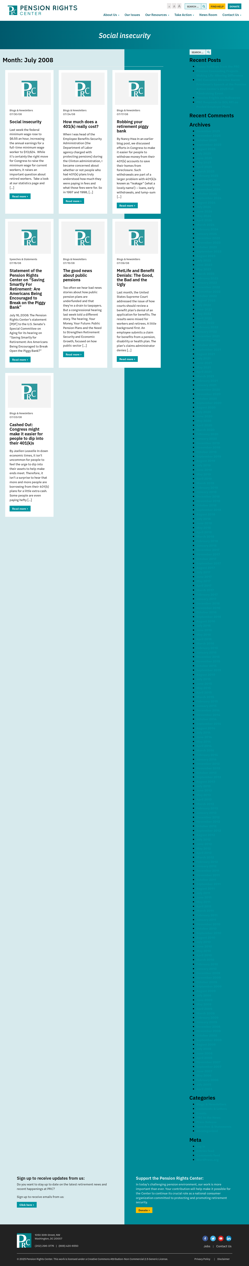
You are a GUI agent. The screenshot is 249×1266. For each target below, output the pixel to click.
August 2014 (205, 728)
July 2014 (203, 732)
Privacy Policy (202, 1259)
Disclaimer (223, 1259)
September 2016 (208, 616)
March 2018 (205, 536)
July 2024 (203, 207)
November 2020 (208, 394)
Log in (200, 1146)
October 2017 (206, 558)
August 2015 (205, 674)
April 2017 (203, 585)
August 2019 (205, 460)
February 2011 (207, 915)
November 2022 (208, 291)
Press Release (206, 1122)
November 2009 (208, 977)
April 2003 (204, 1089)
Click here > (26, 1205)
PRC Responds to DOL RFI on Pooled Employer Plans (217, 104)
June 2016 (204, 630)
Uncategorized (207, 1131)
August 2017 (205, 567)
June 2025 (204, 158)
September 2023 (208, 251)
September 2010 (208, 933)
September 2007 (208, 1066)
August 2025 (205, 149)
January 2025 (206, 180)
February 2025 (207, 175)
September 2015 (208, 670)
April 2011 (203, 906)
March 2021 (205, 376)
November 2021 (208, 340)
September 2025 (208, 144)
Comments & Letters (211, 1108)
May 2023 (203, 269)
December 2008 (208, 1026)
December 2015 (208, 656)
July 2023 (203, 260)
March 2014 (205, 750)
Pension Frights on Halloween (218, 97)
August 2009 (206, 991)
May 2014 (203, 741)
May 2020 (203, 420)
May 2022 (203, 313)
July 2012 (203, 839)
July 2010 (203, 941)
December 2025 (208, 131)
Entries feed (205, 1150)
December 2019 (208, 443)
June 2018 (204, 523)
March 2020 (205, 429)
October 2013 (206, 772)
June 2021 (204, 362)
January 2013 (206, 812)
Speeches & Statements (213, 1126)
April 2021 (204, 371)
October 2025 (206, 140)
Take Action (184, 14)
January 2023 (206, 282)
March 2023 (205, 273)
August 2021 (205, 354)
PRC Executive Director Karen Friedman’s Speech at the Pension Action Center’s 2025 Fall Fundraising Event (221, 86)
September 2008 (209, 1040)
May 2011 (203, 901)
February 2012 (207, 861)
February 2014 (207, 754)
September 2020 (209, 403)
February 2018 (207, 541)
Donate (235, 6)
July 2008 (203, 1048)
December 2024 (208, 184)
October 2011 (206, 879)
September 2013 (208, 777)
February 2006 (207, 1080)
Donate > (144, 1210)
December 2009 (208, 973)
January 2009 (206, 1022)
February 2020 (207, 434)
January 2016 (206, 652)
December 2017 (207, 549)
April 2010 (204, 955)
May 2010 (203, 951)
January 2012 (206, 866)
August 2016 (205, 621)
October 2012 (206, 826)
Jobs (207, 1246)
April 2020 (204, 425)
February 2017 (207, 594)
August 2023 (205, 256)
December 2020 (208, 389)
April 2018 (204, 532)
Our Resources (157, 14)
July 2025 (203, 153)
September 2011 (208, 884)
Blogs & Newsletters (211, 1104)
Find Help (217, 6)
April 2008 (204, 1057)
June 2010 (204, 946)
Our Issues (132, 14)
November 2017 (208, 554)
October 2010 (206, 928)
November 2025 (208, 135)
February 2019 (207, 487)
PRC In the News (208, 1117)
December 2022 (208, 287)
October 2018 (206, 505)
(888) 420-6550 (68, 1245)
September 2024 (208, 198)
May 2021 (203, 367)
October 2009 (206, 982)
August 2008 (206, 1044)
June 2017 (204, 576)
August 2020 (206, 407)
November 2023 (208, 242)
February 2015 (207, 701)
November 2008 (208, 1031)
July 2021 (203, 358)
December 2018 (208, 496)
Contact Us (231, 14)
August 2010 (205, 937)
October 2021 (206, 345)
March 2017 (205, 590)
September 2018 (208, 509)
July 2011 (203, 893)
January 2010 (206, 968)
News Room (208, 14)
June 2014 (204, 737)
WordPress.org (207, 1159)
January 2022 (206, 331)
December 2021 (208, 336)
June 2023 (204, 264)
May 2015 (203, 688)
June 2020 (204, 416)
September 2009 (209, 986)
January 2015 (206, 705)
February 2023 (207, 278)
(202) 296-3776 (44, 1245)
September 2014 (208, 723)
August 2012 (205, 835)
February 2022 (207, 327)
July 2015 (203, 679)
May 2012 (203, 848)
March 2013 (205, 804)
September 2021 (208, 349)
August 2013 (205, 781)
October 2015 (206, 665)
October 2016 (206, 612)
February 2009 (207, 1017)
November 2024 (208, 189)
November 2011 (208, 875)
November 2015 (208, 661)
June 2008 (204, 1053)
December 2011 (207, 870)
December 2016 (208, 603)
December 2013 (208, 763)
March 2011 (205, 910)
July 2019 (203, 465)
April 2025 (204, 166)
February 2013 (207, 808)
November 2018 (208, 501)
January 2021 (206, 385)
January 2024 (206, 233)
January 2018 (206, 545)
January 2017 (206, 599)
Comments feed (208, 1155)
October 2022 (206, 296)
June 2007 (204, 1071)
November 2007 (208, 1062)
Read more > (20, 196)
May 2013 (203, 795)
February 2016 (207, 648)
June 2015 (204, 683)
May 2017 (203, 581)
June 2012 (204, 844)
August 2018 (205, 514)
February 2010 (207, 964)
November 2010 (208, 924)
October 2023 (206, 247)
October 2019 (206, 452)
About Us (111, 14)
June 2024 (204, 211)
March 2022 (205, 322)
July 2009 (203, 995)
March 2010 (205, 959)
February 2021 (207, 380)
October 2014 (206, 719)
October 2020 (206, 398)
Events (201, 1113)
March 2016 (205, 643)
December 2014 (208, 710)
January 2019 (206, 492)
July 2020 (203, 412)
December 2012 (208, 817)
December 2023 (208, 238)
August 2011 (205, 888)
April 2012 (204, 852)
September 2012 (208, 830)
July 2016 (203, 625)
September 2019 (208, 456)
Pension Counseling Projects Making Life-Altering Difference (219, 73)
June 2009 (204, 1000)
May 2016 (203, 634)
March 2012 (205, 857)
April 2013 (204, 799)
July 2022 (203, 305)
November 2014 (208, 714)
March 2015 (205, 697)
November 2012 (208, 821)
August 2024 (205, 202)
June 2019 (204, 469)
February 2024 (207, 229)
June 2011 (203, 897)
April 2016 (204, 639)
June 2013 (204, 790)
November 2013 (208, 768)
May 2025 (203, 162)
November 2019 (208, 447)
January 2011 (206, 919)
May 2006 (203, 1075)
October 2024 (206, 193)
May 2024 (203, 216)
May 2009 (203, 1004)
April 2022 (204, 318)
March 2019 (205, 483)
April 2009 (204, 1008)
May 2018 (203, 527)
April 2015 (204, 692)
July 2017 (203, 572)
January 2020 (206, 438)
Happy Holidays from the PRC (218, 66)
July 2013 (203, 786)
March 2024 (205, 224)
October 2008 (206, 1035)
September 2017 (208, 563)
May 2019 (203, 474)
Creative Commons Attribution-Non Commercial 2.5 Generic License (127, 1259)
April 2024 (204, 220)
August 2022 (205, 300)
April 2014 (204, 745)
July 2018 (203, 518)
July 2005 (203, 1084)
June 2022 (204, 309)
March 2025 (205, 171)
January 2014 (206, 759)
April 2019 (204, 478)
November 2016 (208, 608)
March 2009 (205, 1013)
